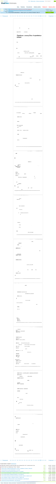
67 (43, 472)
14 (10, 16)
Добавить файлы (37, 6)
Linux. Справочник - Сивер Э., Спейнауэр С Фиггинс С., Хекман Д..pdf (13, 477)
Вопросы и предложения (40, 1)
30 (38, 16)
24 (27, 16)
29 (36, 16)
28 (35, 16)
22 (24, 16)
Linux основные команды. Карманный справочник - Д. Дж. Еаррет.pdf (13, 474)
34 (45, 16)
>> (55, 16)
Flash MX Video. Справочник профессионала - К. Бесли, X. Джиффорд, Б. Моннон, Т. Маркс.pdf (17, 468)
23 (26, 16)
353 (43, 474)
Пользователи (29, 6)
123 (43, 475)
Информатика (10, 11)
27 (33, 16)
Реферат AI (44, 6)
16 (13, 16)
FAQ (29, 1)
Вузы (18, 6)
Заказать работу (52, 6)
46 (43, 468)
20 (20, 16)
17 (15, 16)
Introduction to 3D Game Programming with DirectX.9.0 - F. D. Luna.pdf (12, 471)
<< (0, 16)
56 (43, 478)
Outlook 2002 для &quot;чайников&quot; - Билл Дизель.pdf (11, 480)
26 (31, 16)
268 (43, 471)
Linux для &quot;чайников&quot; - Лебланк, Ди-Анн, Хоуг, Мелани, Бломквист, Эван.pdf (15, 472)
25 (29, 16)
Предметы (23, 6)
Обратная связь (33, 1)
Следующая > (51, 16)
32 (42, 16)
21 (22, 16)
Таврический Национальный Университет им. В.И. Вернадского (19, 10)
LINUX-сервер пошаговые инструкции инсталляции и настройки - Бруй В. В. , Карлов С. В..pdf (17, 475)
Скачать (49, 12)
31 (40, 16)
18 (17, 16)
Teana (9, 9)
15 (12, 16)
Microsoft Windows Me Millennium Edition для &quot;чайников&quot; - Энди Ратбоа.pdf (15, 478)
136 (43, 477)
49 (43, 465)
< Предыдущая (5, 16)
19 (19, 16)
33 (43, 16)
